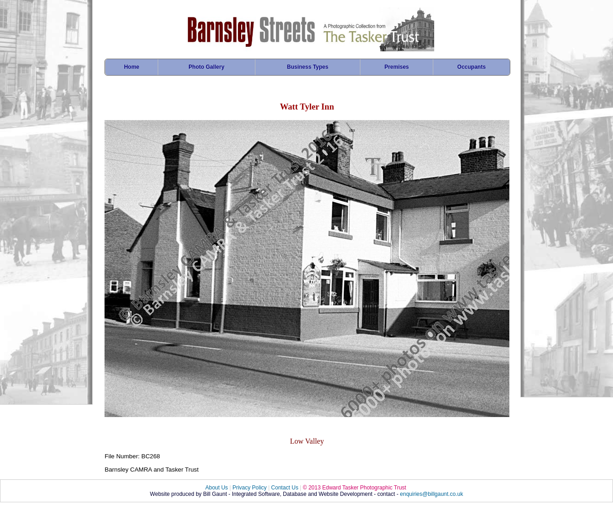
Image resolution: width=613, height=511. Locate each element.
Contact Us (284, 487)
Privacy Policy (249, 487)
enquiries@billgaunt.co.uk (431, 494)
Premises (396, 67)
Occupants (471, 67)
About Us (216, 487)
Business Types (307, 67)
